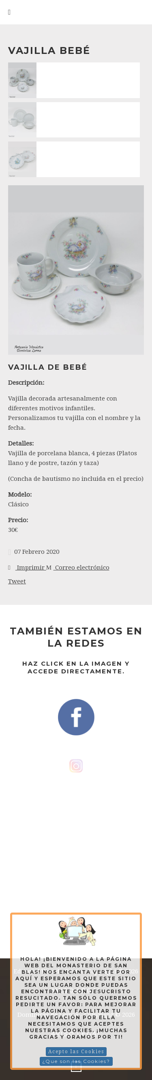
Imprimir (27, 567)
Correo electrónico (77, 567)
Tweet (17, 581)
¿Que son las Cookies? (76, 1061)
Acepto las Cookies (76, 1051)
